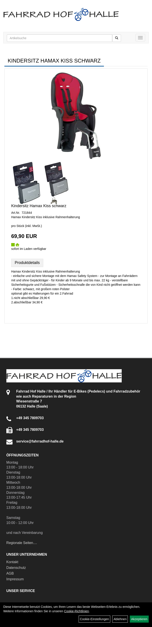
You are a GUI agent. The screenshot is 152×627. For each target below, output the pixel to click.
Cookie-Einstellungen (94, 619)
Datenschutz (16, 568)
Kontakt (12, 562)
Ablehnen (120, 619)
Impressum (15, 579)
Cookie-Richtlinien (76, 611)
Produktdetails (27, 262)
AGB (10, 573)
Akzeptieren (139, 619)
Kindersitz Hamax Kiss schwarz (38, 206)
